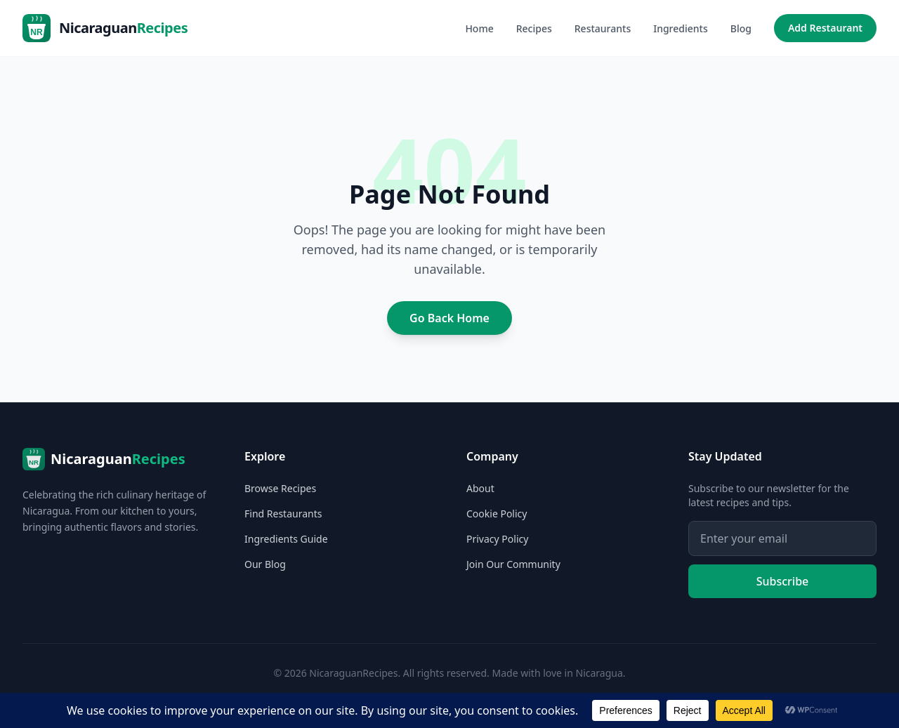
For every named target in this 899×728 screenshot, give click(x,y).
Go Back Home (449, 318)
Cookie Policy (496, 513)
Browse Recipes (280, 488)
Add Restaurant (825, 27)
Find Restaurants (283, 513)
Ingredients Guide (286, 538)
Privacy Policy (497, 538)
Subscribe (782, 581)
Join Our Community (513, 564)
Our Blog (265, 564)
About (480, 488)
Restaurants (603, 28)
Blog (741, 28)
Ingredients (680, 28)
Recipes (534, 28)
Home (479, 28)
